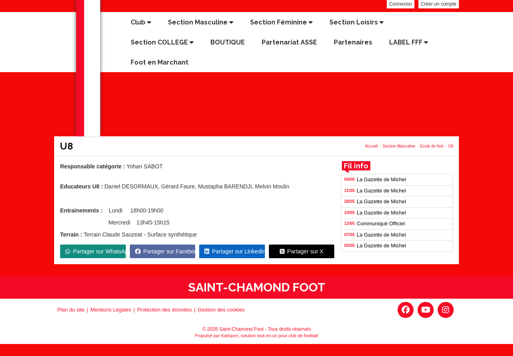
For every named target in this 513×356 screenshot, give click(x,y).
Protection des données (164, 310)
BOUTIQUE (227, 42)
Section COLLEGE (162, 42)
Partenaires (353, 42)
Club (141, 22)
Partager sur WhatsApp (95, 251)
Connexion (400, 4)
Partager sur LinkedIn (234, 251)
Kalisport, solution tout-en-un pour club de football (269, 335)
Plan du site (71, 310)
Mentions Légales (111, 310)
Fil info (356, 166)
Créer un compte (438, 4)
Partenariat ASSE (289, 42)
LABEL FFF (408, 42)
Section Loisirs (356, 22)
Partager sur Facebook (165, 251)
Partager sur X (301, 251)
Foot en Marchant (159, 62)
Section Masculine (200, 22)
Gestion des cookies (221, 310)
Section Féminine (281, 22)
